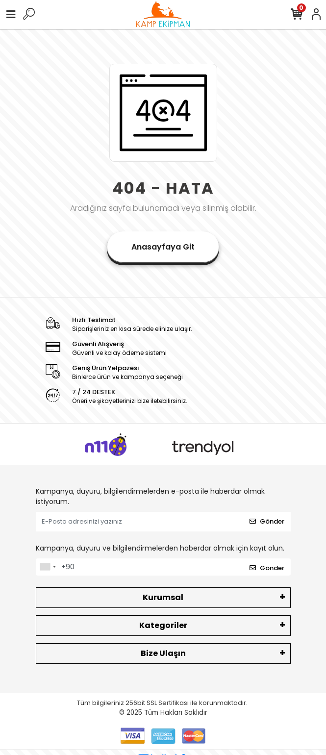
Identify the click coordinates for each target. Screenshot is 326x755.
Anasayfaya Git (163, 246)
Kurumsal (163, 597)
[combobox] (47, 567)
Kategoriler (163, 625)
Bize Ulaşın (163, 653)
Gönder (267, 521)
